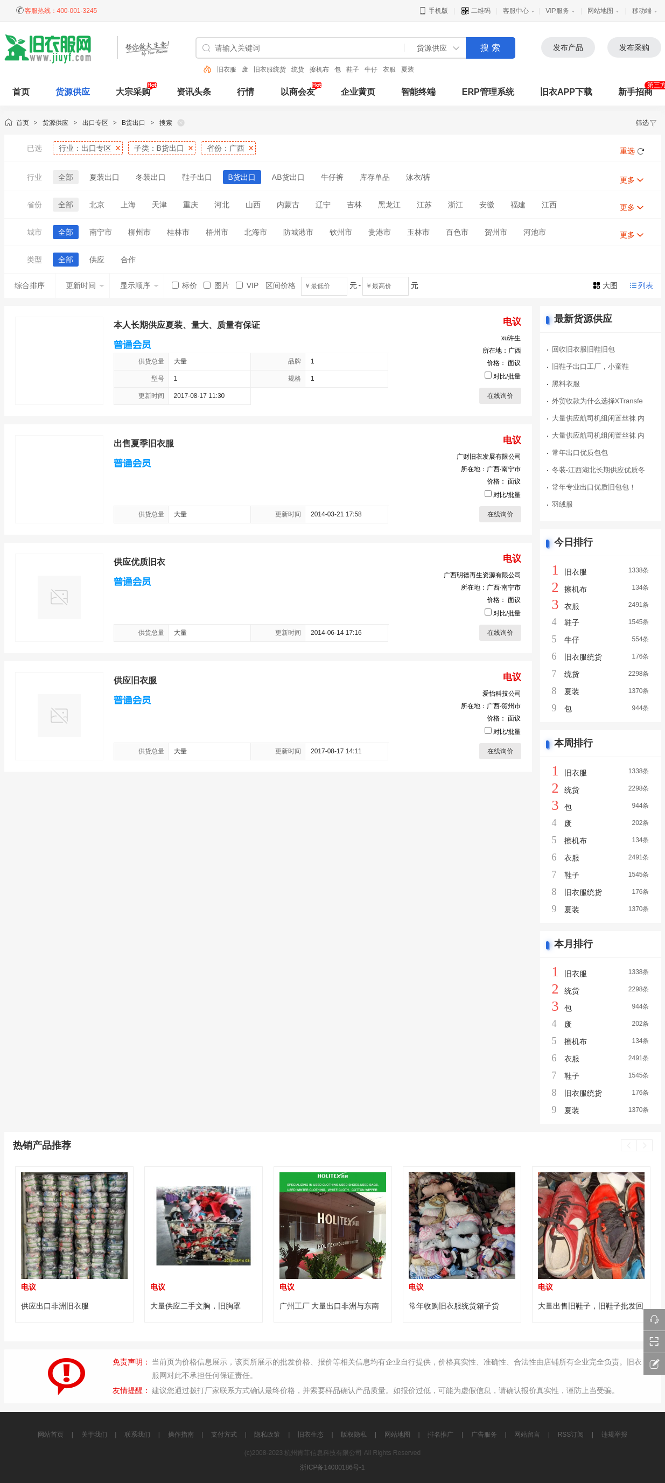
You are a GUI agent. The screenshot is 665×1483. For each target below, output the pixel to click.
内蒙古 (288, 204)
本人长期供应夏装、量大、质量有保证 (187, 325)
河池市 (534, 232)
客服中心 (516, 11)
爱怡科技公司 (501, 693)
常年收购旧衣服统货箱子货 (454, 1306)
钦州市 (341, 232)
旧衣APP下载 (566, 91)
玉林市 (418, 232)
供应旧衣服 (135, 680)
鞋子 (352, 69)
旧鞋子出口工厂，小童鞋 (590, 366)
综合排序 (30, 285)
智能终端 (418, 91)
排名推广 (440, 1434)
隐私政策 (267, 1434)
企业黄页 (358, 91)
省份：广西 (225, 148)
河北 (221, 204)
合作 (128, 259)
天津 (159, 204)
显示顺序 (139, 285)
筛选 (646, 123)
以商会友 (298, 91)
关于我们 (94, 1434)
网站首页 (51, 1434)
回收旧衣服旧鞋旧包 (583, 349)
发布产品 (568, 47)
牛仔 (371, 69)
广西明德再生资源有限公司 (482, 575)
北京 (96, 204)
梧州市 (217, 232)
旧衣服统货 (270, 69)
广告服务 (484, 1434)
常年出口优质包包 (580, 453)
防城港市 (298, 232)
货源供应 (72, 91)
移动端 (642, 11)
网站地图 (600, 11)
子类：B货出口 (159, 148)
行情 (245, 91)
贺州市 (496, 232)
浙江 (455, 204)
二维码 (476, 11)
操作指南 (181, 1434)
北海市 (255, 232)
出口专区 (95, 123)
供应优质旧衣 (139, 561)
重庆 (190, 204)
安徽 (486, 204)
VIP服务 (557, 11)
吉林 (354, 204)
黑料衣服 (566, 384)
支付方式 (224, 1434)
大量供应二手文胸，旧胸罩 (195, 1306)
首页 (22, 123)
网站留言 (527, 1434)
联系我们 (137, 1434)
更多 (627, 180)
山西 (253, 204)
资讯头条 (194, 91)
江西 (549, 204)
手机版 (433, 11)
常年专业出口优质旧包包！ (594, 487)
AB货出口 (288, 177)
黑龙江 (389, 204)
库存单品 (375, 177)
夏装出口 (104, 177)
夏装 (407, 69)
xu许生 (511, 338)
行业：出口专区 (85, 148)
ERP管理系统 (488, 91)
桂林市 (178, 232)
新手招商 (635, 91)
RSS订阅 (571, 1434)
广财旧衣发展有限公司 (489, 456)
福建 (518, 204)
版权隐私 (354, 1434)
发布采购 (634, 47)
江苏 (424, 204)
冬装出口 (151, 177)
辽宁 (323, 204)
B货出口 (133, 123)
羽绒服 (562, 504)
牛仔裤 (332, 177)
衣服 (389, 69)
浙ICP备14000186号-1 (332, 1467)
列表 (645, 285)
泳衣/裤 (418, 177)
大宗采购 (133, 91)
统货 (297, 69)
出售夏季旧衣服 (144, 443)
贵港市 (379, 232)
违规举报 (614, 1434)
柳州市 (139, 232)
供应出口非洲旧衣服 (55, 1306)
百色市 (457, 232)
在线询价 (500, 396)
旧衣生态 (311, 1434)
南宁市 (100, 232)
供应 (96, 259)
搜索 (165, 123)
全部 (65, 177)
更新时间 (85, 285)
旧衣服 (226, 69)
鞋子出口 (197, 177)
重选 (627, 151)
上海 (128, 204)
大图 (610, 285)
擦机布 (319, 69)
